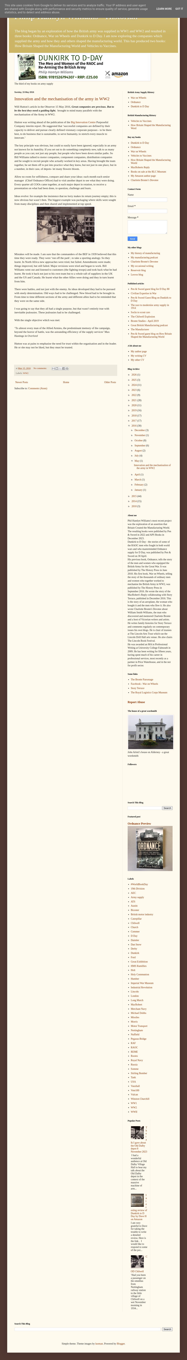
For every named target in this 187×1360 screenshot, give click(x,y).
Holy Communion (140, 974)
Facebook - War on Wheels (144, 684)
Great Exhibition (139, 961)
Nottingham (137, 1030)
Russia (134, 1064)
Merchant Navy (139, 1009)
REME (134, 1051)
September (140, 445)
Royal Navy (137, 1060)
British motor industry (142, 914)
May (137, 461)
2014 (134, 501)
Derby (134, 948)
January (138, 490)
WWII (134, 1111)
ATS (133, 901)
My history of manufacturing (145, 253)
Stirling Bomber (139, 1073)
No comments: (40, 368)
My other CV (137, 360)
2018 (134, 415)
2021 (134, 400)
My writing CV (138, 355)
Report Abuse (136, 702)
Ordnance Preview (139, 823)
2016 (134, 425)
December (139, 430)
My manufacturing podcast (144, 257)
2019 (134, 410)
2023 (134, 390)
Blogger (121, 1343)
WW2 (25, 373)
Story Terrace (137, 688)
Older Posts (110, 382)
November (140, 435)
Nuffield (135, 1034)
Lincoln (135, 991)
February (139, 484)
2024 (134, 385)
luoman (99, 1343)
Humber (135, 978)
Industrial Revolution (141, 987)
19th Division (138, 888)
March (138, 479)
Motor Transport (139, 1026)
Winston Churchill (140, 1099)
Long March (137, 1000)
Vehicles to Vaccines (141, 121)
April (137, 474)
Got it (179, 8)
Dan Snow (136, 944)
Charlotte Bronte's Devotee (144, 261)
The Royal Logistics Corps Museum (149, 692)
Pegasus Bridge (139, 1038)
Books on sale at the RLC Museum (148, 171)
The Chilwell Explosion (143, 316)
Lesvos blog (137, 274)
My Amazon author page (143, 176)
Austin (134, 905)
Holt (133, 970)
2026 (134, 374)
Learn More (164, 8)
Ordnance (136, 102)
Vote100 (135, 1090)
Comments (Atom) (37, 388)
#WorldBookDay (139, 884)
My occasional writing (142, 266)
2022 (134, 395)
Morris (134, 1021)
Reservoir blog (138, 270)
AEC (133, 893)
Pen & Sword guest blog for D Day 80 (150, 289)
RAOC (134, 1047)
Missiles (135, 1017)
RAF (133, 1043)
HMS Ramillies (139, 966)
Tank (133, 1077)
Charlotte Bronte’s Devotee (144, 180)
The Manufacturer (140, 329)
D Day (134, 936)
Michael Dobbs (138, 1013)
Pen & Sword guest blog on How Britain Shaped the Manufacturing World (151, 335)
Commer (135, 931)
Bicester (135, 910)
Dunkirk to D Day (140, 106)
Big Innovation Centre (83, 122)
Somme (135, 1069)
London (135, 996)
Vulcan (134, 1094)
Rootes (134, 1056)
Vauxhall (135, 1086)
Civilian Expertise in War (143, 293)
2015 (134, 496)
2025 (134, 380)
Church (134, 927)
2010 (134, 506)
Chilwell (135, 923)
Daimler (135, 940)
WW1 (134, 1103)
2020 (134, 405)
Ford (133, 957)
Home (66, 382)
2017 (134, 420)
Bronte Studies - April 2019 (145, 321)
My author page (139, 351)
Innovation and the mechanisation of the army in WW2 (62, 98)
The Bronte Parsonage (142, 679)
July (136, 455)
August (138, 450)
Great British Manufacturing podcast (149, 325)
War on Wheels (138, 97)
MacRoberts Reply (140, 167)
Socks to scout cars (140, 312)
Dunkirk (135, 953)
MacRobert (136, 1004)
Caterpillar (136, 918)
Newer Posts (21, 382)
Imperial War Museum (142, 983)
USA (133, 1081)
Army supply (137, 897)
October (138, 440)
